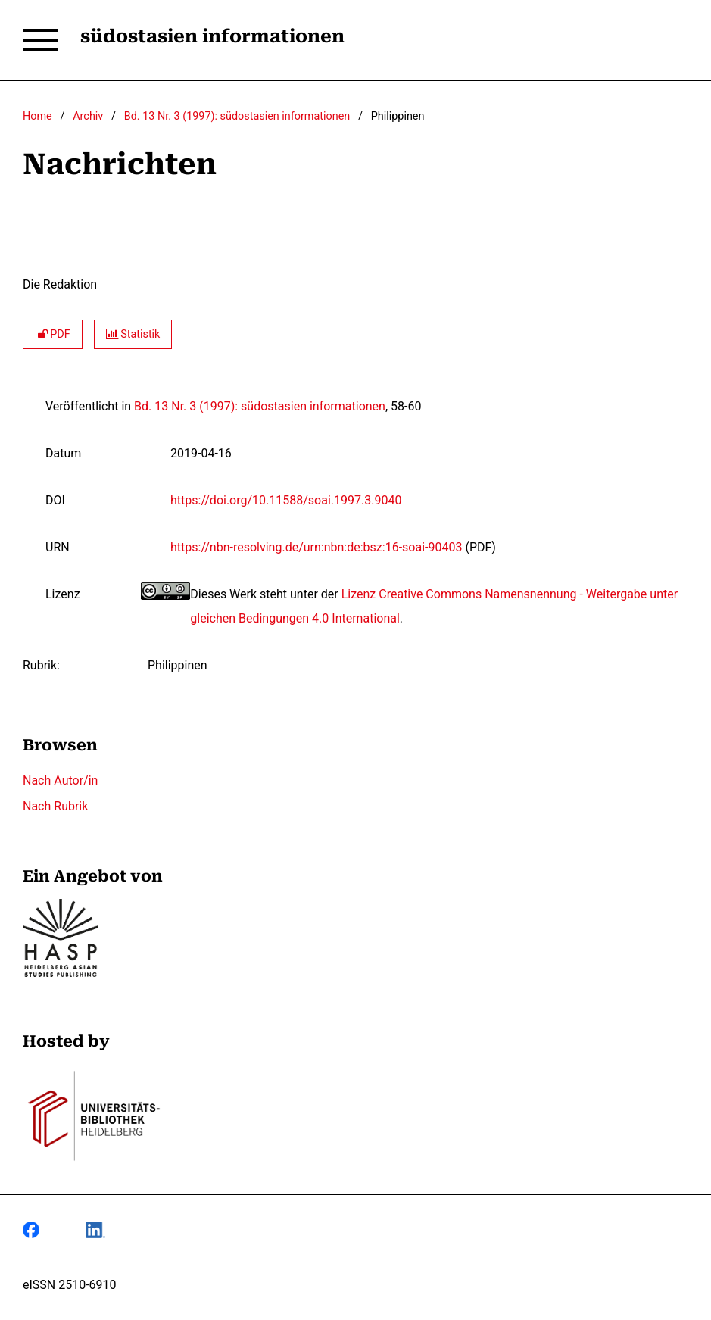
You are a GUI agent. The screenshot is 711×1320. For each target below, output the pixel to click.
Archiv (88, 116)
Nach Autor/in (60, 780)
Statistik (133, 334)
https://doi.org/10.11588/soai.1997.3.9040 (285, 500)
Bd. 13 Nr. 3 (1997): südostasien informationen (237, 116)
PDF (52, 334)
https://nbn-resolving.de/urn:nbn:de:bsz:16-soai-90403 (316, 547)
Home (37, 116)
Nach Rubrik (55, 806)
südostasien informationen (212, 36)
